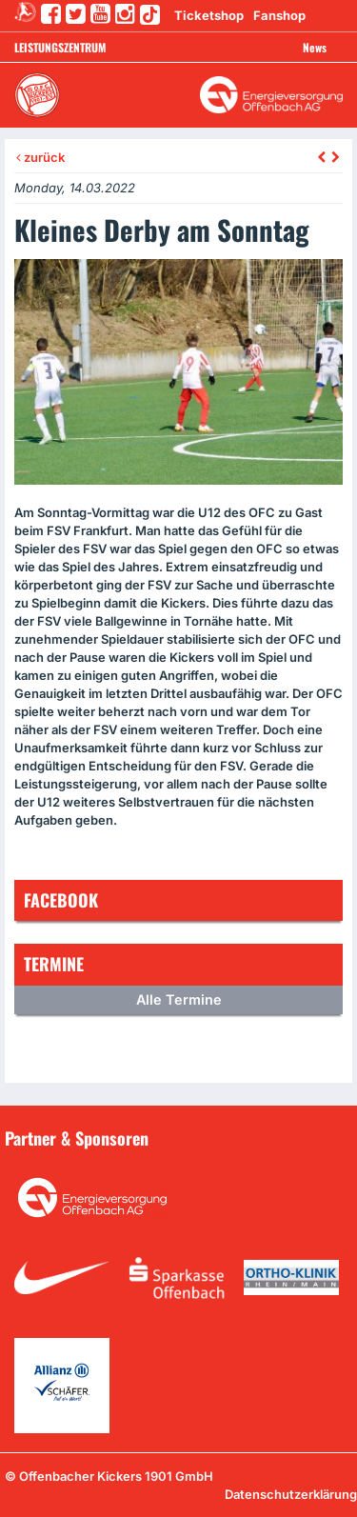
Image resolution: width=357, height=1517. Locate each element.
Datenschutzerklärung (291, 1494)
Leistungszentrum (60, 47)
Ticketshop (209, 15)
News (315, 47)
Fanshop (279, 15)
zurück (40, 157)
